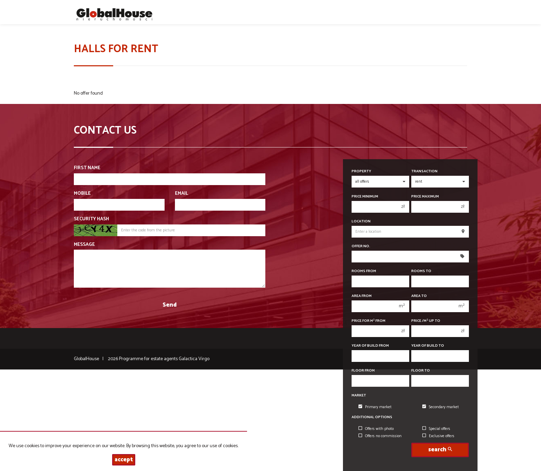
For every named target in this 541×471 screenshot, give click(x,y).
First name (87, 168)
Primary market (375, 407)
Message (84, 244)
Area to (419, 296)
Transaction (424, 171)
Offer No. (361, 246)
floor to (420, 370)
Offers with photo (376, 429)
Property (361, 171)
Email (181, 193)
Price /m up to (425, 321)
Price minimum (365, 196)
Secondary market (440, 407)
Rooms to (421, 271)
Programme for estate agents (149, 359)
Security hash (91, 219)
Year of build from (370, 345)
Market (359, 395)
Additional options (372, 417)
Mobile (82, 193)
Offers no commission (380, 436)
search (440, 449)
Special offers (436, 429)
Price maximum (425, 196)
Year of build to (427, 345)
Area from (362, 296)
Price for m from (368, 321)
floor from (363, 370)
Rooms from (364, 271)
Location (361, 221)
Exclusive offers (438, 436)
